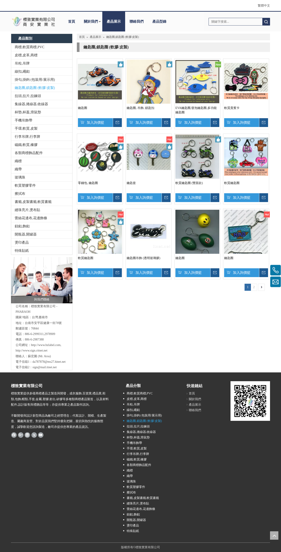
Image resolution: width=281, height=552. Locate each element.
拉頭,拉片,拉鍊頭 (28, 96)
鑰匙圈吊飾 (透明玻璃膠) (143, 258)
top (274, 535)
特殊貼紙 (22, 250)
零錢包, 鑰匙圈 (88, 183)
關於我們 (91, 21)
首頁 (71, 21)
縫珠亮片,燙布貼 (27, 210)
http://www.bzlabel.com (45, 345)
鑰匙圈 (82, 108)
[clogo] (33, 21)
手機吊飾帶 (23, 120)
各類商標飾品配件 (29, 153)
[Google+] (20, 435)
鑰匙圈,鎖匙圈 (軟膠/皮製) (35, 88)
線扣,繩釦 (22, 71)
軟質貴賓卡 (232, 108)
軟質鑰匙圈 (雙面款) (189, 183)
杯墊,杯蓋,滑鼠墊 (28, 112)
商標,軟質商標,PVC (29, 47)
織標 (18, 161)
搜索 (266, 21)
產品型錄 (159, 21)
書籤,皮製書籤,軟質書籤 (33, 202)
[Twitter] (34, 435)
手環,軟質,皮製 (26, 128)
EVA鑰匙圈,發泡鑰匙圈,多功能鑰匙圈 (196, 110)
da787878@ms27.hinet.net (49, 361)
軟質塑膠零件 (25, 185)
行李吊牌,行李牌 (27, 136)
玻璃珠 (20, 177)
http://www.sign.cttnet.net (31, 350)
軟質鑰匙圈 (232, 183)
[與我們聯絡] (41, 280)
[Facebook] (14, 435)
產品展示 (114, 21)
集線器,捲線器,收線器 (31, 104)
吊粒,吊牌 (22, 63)
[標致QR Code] (250, 401)
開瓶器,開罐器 (26, 234)
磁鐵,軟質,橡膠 (26, 145)
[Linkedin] (27, 435)
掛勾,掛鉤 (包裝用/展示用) (35, 79)
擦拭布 (20, 193)
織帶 (18, 169)
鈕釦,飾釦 (22, 226)
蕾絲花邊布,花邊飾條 (31, 218)
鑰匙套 (131, 183)
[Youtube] (40, 435)
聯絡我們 (137, 21)
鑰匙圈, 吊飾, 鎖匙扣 (140, 108)
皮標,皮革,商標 (26, 55)
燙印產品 (22, 242)
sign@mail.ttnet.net (44, 367)
